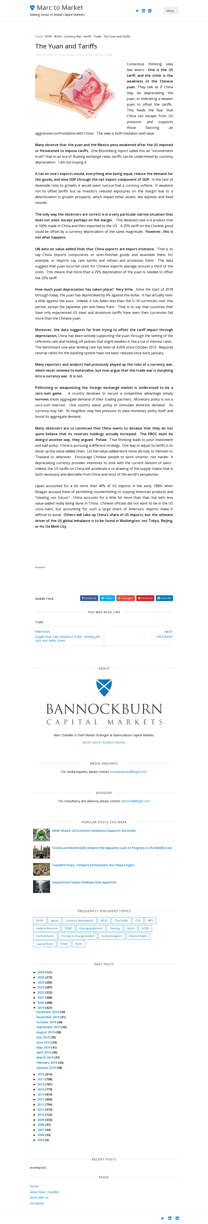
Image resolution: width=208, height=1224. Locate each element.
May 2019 (43, 1047)
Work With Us (39, 1198)
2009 (41, 1120)
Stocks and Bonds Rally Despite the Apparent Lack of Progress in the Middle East (112, 848)
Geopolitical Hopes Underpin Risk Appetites (84, 882)
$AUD (130, 928)
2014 (41, 1094)
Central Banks (45, 936)
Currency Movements (79, 920)
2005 (41, 1140)
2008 (41, 1125)
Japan (54, 920)
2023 (41, 987)
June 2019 (44, 1042)
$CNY (48, 36)
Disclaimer (37, 1203)
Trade (97, 36)
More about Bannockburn (104, 742)
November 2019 (48, 1017)
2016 (41, 1084)
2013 (41, 1099)
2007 (41, 1130)
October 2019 (46, 1022)
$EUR (104, 920)
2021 (41, 997)
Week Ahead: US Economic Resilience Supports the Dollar (94, 831)
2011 (41, 1109)
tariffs (87, 36)
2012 (41, 1104)
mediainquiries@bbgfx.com (128, 772)
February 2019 (47, 1063)
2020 (41, 1003)
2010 (41, 1115)
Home (39, 36)
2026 (41, 972)
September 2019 (48, 1027)
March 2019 (45, 1057)
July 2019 (43, 1037)
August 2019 (46, 1032)
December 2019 (48, 1012)
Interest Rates (138, 936)
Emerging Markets (91, 928)
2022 (41, 992)
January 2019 (46, 1068)
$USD (57, 36)
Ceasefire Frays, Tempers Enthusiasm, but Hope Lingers (93, 865)
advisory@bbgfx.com (135, 801)
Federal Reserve (46, 928)
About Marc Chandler (44, 1192)
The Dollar (121, 920)
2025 (41, 977)
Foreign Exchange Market (78, 936)
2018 (41, 1074)
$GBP (68, 928)
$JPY (150, 920)
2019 (41, 1008)
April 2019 (44, 1052)
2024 (41, 982)
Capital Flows (44, 944)
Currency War (72, 36)
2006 (41, 1135)
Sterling (115, 928)
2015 (41, 1089)
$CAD (145, 928)
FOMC (64, 944)
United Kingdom (112, 936)
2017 (41, 1079)
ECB (137, 920)
